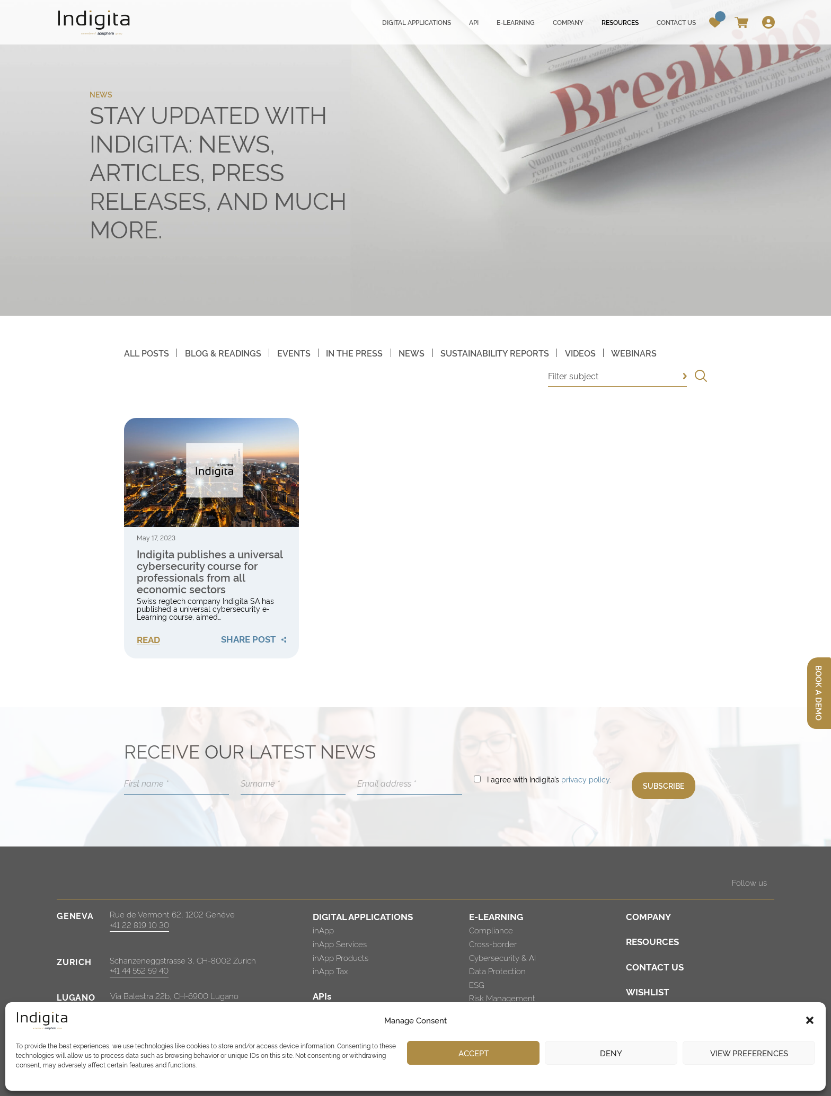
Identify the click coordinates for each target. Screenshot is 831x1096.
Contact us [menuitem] (676, 21)
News (412, 353)
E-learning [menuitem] (516, 21)
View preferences (749, 1052)
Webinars (634, 353)
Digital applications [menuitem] (416, 21)
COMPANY (648, 916)
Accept (473, 1052)
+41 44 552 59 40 (139, 970)
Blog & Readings (223, 353)
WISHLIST (647, 991)
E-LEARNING (496, 916)
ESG (476, 984)
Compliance (491, 929)
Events (294, 353)
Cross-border (493, 943)
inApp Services (340, 943)
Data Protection (497, 970)
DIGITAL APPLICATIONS (363, 916)
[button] (810, 1020)
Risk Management (502, 997)
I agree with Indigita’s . (549, 779)
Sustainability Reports (494, 353)
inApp (323, 929)
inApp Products (340, 957)
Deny (611, 1052)
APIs (322, 996)
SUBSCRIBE (663, 785)
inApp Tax (330, 970)
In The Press (354, 353)
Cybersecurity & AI (502, 957)
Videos (580, 353)
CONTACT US (655, 966)
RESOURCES (652, 941)
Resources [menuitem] (620, 21)
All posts (146, 353)
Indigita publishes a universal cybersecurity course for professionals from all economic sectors (209, 571)
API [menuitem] (474, 21)
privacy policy (585, 779)
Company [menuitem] (568, 21)
